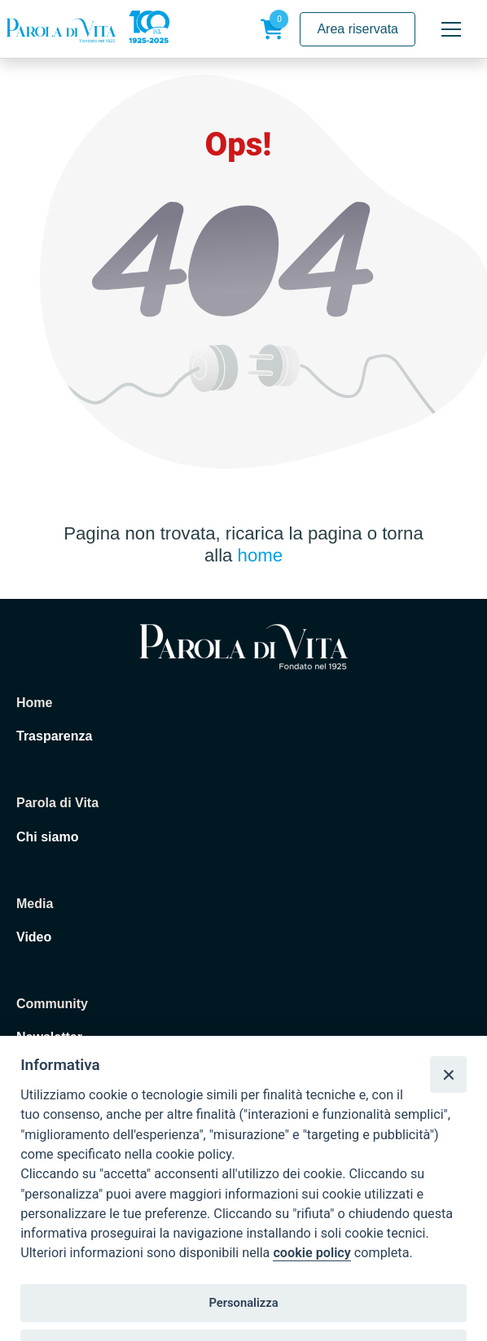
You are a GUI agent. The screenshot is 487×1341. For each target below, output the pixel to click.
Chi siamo (47, 837)
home (260, 555)
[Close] (448, 1074)
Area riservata (357, 29)
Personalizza (243, 1302)
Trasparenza (54, 736)
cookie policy (311, 1252)
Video (33, 937)
